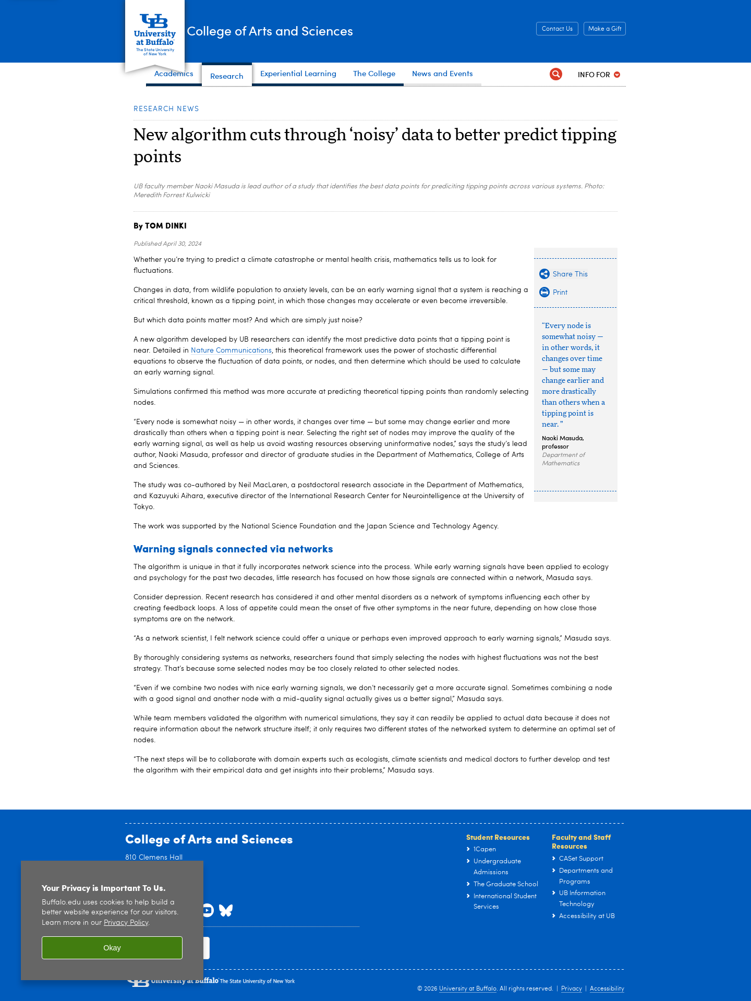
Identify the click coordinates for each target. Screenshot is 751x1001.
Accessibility (607, 989)
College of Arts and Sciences (323, 30)
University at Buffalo (467, 989)
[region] (112, 920)
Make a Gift (605, 29)
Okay (112, 948)
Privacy (571, 989)
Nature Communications (231, 350)
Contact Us (557, 29)
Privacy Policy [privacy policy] (126, 923)
